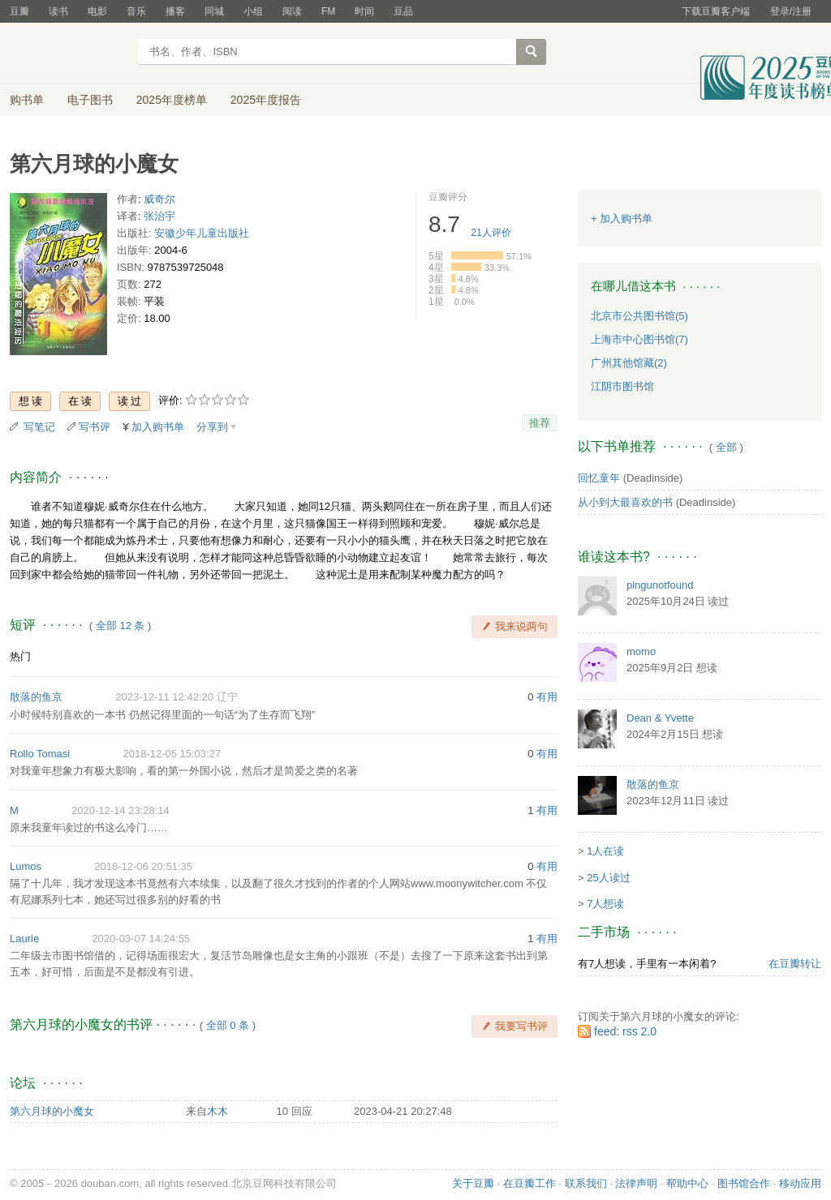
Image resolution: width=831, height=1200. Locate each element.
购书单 (27, 99)
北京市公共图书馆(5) (639, 316)
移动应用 (800, 1183)
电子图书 (90, 99)
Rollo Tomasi (40, 754)
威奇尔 (159, 199)
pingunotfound (659, 585)
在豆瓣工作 (529, 1183)
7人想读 (605, 904)
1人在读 (605, 851)
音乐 (136, 11)
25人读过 (608, 878)
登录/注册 (791, 11)
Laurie (24, 938)
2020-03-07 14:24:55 (141, 938)
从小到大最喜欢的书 (625, 502)
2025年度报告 (265, 99)
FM (328, 11)
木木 (217, 1111)
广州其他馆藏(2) (629, 363)
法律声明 (636, 1183)
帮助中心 (687, 1183)
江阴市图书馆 (622, 386)
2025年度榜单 (171, 99)
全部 (726, 447)
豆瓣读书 (68, 53)
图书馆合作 (743, 1183)
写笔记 (39, 427)
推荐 (539, 423)
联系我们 (586, 1183)
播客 (175, 11)
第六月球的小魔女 (52, 1111)
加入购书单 (157, 427)
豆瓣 (19, 11)
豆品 (403, 11)
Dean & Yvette (660, 718)
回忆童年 (599, 478)
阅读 (292, 11)
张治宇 (159, 216)
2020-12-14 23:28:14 (120, 810)
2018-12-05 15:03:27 (172, 754)
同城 (214, 11)
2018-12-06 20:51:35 (143, 866)
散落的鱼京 (36, 697)
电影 (97, 11)
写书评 (94, 427)
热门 (20, 656)
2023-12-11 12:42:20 (164, 697)
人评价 (491, 232)
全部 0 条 (227, 1025)
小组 (253, 11)
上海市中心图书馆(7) (639, 339)
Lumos (25, 866)
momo (641, 651)
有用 (547, 697)
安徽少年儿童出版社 (201, 233)
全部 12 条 (120, 625)
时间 (364, 11)
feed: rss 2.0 (625, 1031)
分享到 (212, 427)
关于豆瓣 (473, 1183)
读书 (58, 11)
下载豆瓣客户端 (716, 11)
